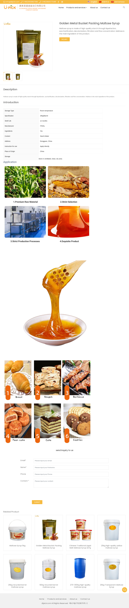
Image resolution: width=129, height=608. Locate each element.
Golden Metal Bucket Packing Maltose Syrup (49, 547)
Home (61, 7)
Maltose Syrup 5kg (17, 546)
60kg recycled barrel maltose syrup (49, 586)
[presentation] (37, 494)
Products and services (76, 7)
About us (94, 7)
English (94, 2)
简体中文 (105, 2)
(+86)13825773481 (49, 2)
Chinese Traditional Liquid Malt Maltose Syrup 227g (80, 547)
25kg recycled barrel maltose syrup (17, 586)
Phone (23, 474)
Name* (23, 467)
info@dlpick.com (12, 2)
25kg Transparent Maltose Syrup (111, 586)
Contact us (105, 7)
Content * (24, 481)
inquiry (64, 39)
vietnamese (119, 2)
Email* (23, 460)
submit (37, 502)
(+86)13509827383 (30, 2)
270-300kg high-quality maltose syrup (80, 586)
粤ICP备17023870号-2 (78, 603)
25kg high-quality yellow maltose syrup (111, 547)
